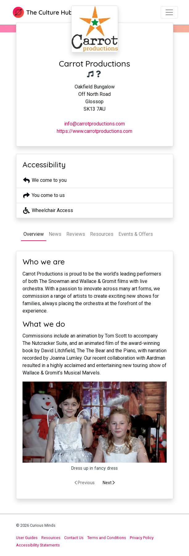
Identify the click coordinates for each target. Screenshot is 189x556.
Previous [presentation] (85, 482)
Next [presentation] (109, 482)
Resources (101, 234)
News (55, 234)
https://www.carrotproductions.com (94, 131)
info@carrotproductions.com (94, 124)
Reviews (75, 234)
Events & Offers (135, 234)
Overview (33, 234)
